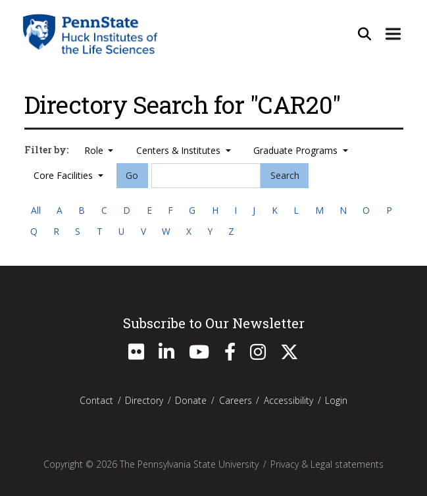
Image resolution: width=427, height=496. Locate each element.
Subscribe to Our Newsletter (214, 323)
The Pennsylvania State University (189, 464)
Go (132, 175)
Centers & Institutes (179, 150)
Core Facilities (64, 175)
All (36, 210)
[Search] (206, 175)
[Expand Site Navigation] (393, 33)
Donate (191, 400)
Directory (144, 400)
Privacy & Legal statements (327, 464)
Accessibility (288, 400)
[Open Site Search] (364, 33)
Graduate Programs (296, 150)
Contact (96, 400)
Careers (235, 400)
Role (95, 150)
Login (336, 400)
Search (284, 175)
